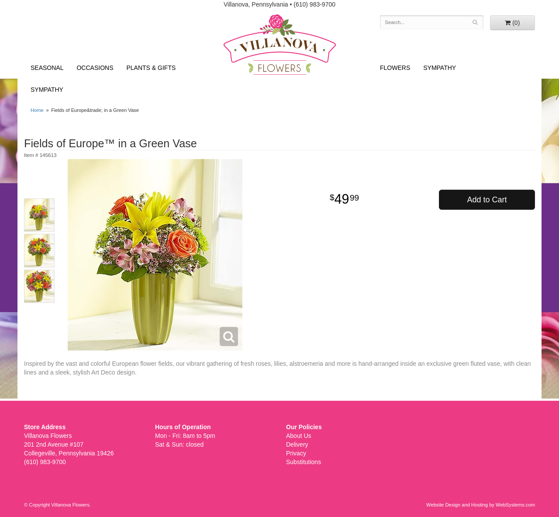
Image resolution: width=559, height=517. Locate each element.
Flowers (395, 67)
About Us (298, 435)
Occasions (94, 67)
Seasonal (47, 67)
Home (37, 110)
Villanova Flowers (280, 44)
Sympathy (47, 89)
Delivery (297, 444)
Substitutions (303, 461)
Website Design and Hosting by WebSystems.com (480, 504)
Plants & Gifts (151, 67)
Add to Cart (487, 199)
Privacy (296, 453)
